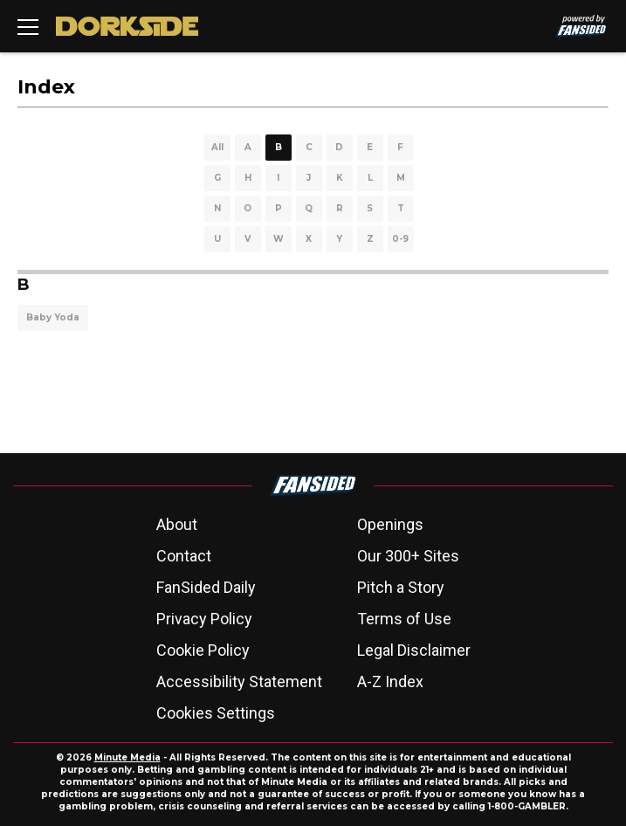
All (217, 147)
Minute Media (127, 757)
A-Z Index (390, 681)
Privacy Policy (204, 618)
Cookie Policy (203, 650)
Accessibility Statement (239, 681)
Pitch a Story (400, 587)
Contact (183, 556)
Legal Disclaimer (414, 650)
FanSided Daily (206, 587)
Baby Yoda (52, 317)
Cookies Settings (215, 713)
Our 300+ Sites (408, 556)
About (176, 524)
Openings (390, 524)
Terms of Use (404, 618)
